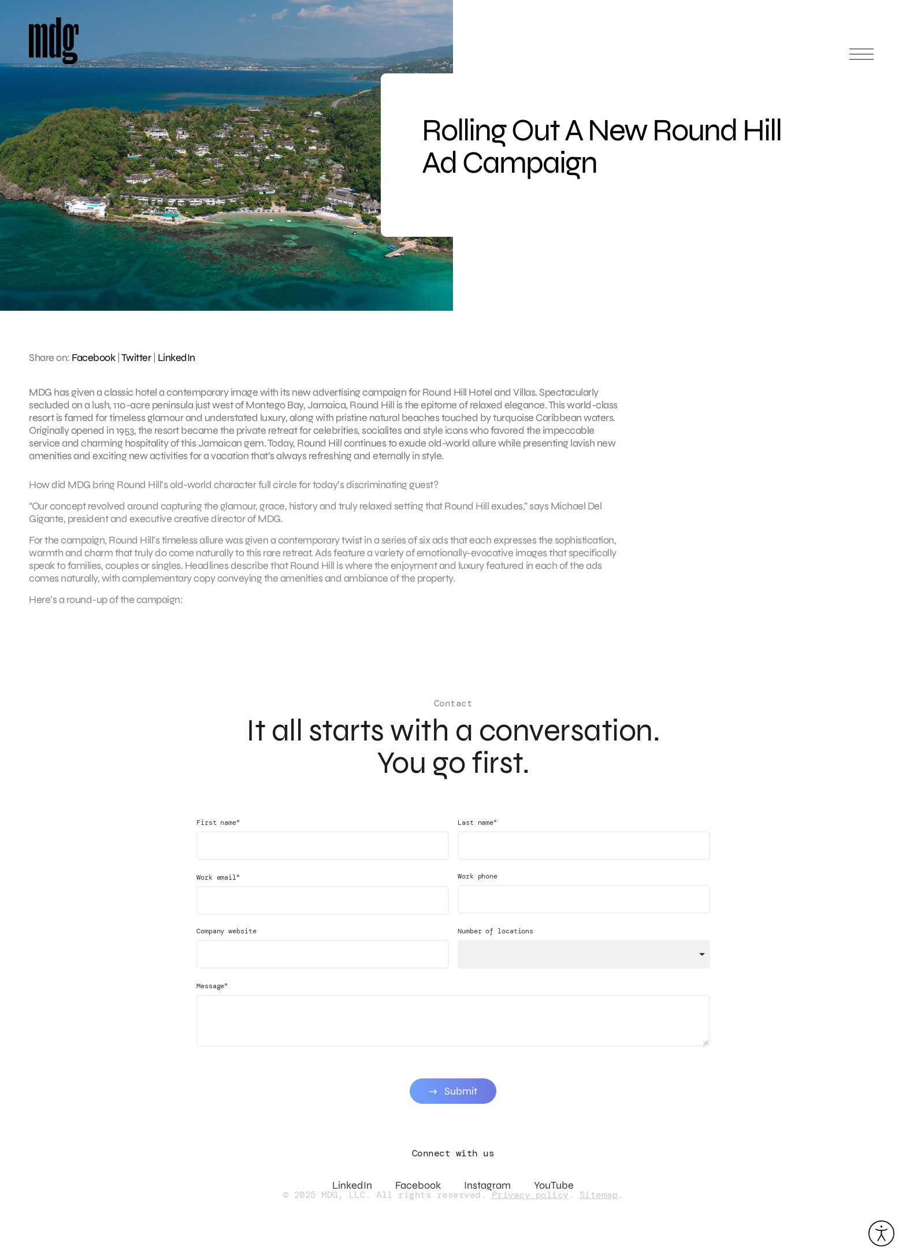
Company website (226, 942)
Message (212, 997)
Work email (218, 889)
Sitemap (599, 1195)
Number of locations (495, 942)
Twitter (136, 357)
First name (218, 834)
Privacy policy (530, 1195)
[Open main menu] (861, 59)
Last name (477, 834)
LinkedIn (176, 357)
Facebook (93, 357)
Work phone (477, 887)
